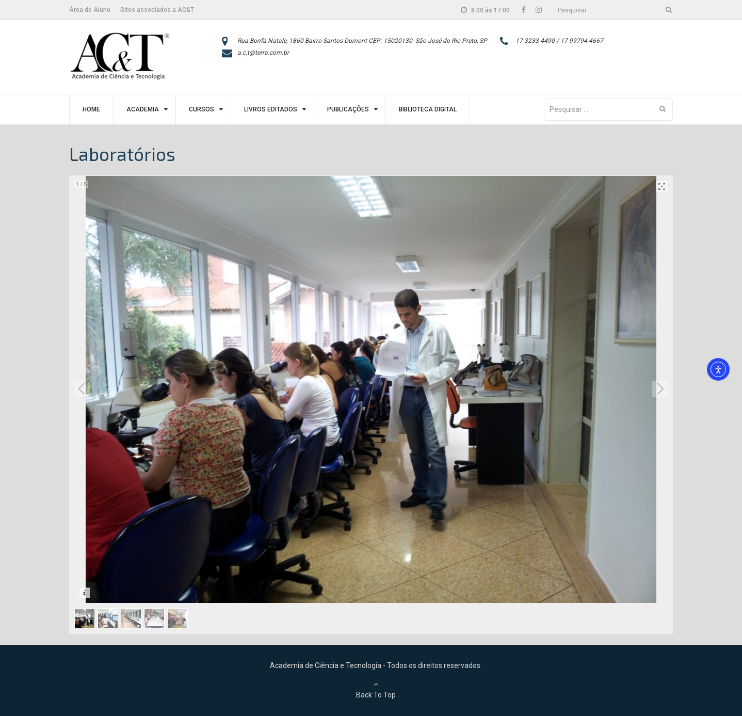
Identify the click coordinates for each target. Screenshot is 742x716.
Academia (142, 109)
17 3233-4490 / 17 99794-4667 (559, 40)
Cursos (201, 109)
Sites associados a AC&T (157, 9)
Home (91, 109)
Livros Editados (270, 109)
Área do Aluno (89, 9)
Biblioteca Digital (428, 109)
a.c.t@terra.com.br (263, 52)
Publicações (348, 109)
